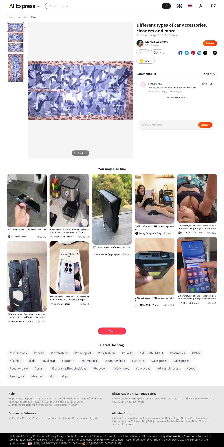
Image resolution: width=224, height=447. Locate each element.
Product (26, 418)
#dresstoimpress (168, 368)
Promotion (38, 418)
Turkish (187, 398)
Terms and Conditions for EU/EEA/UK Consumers (94, 439)
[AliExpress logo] (22, 6)
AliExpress (146, 418)
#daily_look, (121, 368)
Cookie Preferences (78, 436)
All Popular (14, 418)
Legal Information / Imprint (178, 436)
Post (33, 16)
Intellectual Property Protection (27, 436)
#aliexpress (159, 361)
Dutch (178, 398)
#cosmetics (177, 353)
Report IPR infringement (88, 398)
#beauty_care (19, 368)
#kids (31, 361)
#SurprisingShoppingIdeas (68, 368)
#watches (138, 361)
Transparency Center (72, 401)
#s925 (196, 353)
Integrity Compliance (46, 401)
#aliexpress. (181, 361)
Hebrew (131, 401)
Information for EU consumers (140, 436)
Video (98, 418)
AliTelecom (134, 421)
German (161, 398)
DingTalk (147, 421)
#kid (52, 376)
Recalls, (57, 404)
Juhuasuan (159, 421)
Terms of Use (112, 436)
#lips (65, 376)
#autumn (68, 361)
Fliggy (176, 418)
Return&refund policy (59, 398)
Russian (116, 398)
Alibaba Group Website (125, 418)
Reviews (77, 418)
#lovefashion (59, 353)
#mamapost (83, 353)
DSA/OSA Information (20, 401)
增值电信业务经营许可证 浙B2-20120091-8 (57, 443)
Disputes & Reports (34, 398)
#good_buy (17, 376)
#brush (39, 368)
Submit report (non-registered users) (30, 404)
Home (10, 16)
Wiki (85, 418)
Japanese (198, 398)
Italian (170, 398)
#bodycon (100, 368)
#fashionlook (18, 353)
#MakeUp (48, 361)
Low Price (51, 418)
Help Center (15, 398)
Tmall (195, 421)
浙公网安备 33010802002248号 (101, 443)
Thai (114, 401)
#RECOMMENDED (151, 353)
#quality (127, 353)
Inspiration (22, 16)
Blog (91, 418)
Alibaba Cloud (189, 418)
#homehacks (89, 361)
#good (191, 368)
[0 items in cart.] (213, 6)
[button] (38, 6)
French (151, 398)
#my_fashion (106, 353)
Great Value (64, 418)
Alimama (158, 418)
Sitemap (97, 436)
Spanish (141, 398)
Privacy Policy (56, 436)
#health (39, 353)
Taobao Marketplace (179, 421)
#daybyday (143, 368)
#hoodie (37, 376)
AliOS (124, 424)
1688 (131, 424)
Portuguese (129, 398)
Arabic (122, 401)
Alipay (168, 418)
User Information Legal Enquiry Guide (148, 439)
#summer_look (115, 361)
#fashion (15, 361)
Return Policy (70, 404)
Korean (209, 398)
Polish (140, 401)
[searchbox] (105, 6)
